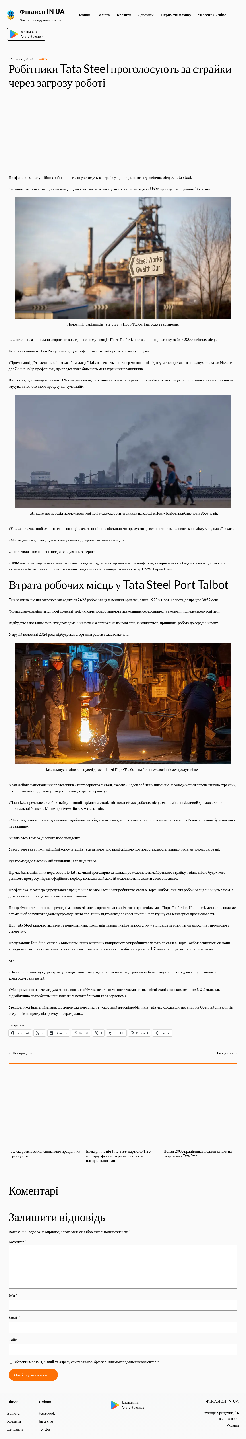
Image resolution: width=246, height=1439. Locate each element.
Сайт (13, 1339)
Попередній (22, 1053)
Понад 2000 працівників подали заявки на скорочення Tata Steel (197, 1153)
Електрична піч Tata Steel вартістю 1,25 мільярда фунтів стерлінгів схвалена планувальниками (118, 1156)
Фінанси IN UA (42, 11)
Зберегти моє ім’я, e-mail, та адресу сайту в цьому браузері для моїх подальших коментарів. (87, 1361)
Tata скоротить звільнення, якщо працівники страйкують (45, 1153)
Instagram (47, 1421)
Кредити (14, 1421)
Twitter (45, 1429)
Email (14, 1317)
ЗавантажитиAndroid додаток (26, 34)
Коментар (18, 1241)
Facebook (47, 1413)
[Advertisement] (123, 129)
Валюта (13, 1413)
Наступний (224, 1053)
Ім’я (13, 1295)
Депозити (15, 1429)
